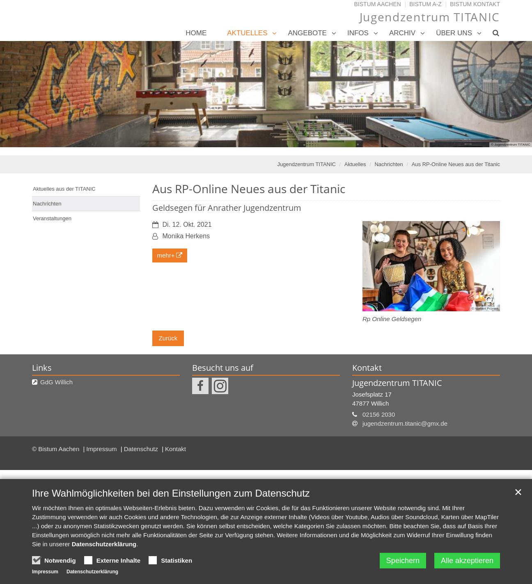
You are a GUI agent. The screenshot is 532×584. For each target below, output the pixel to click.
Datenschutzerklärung (104, 544)
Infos (358, 33)
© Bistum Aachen (56, 448)
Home (196, 33)
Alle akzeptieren (467, 561)
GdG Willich (56, 382)
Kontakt (175, 448)
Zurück (168, 338)
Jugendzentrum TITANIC (306, 164)
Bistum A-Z (425, 4)
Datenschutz (142, 448)
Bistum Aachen (377, 4)
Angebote (307, 33)
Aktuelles (247, 33)
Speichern (403, 561)
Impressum (102, 448)
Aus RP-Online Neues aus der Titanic (456, 164)
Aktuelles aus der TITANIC (64, 189)
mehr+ (166, 255)
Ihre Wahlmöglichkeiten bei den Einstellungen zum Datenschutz (171, 493)
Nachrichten (388, 164)
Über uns (454, 33)
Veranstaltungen (52, 218)
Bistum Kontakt (475, 4)
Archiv (402, 33)
